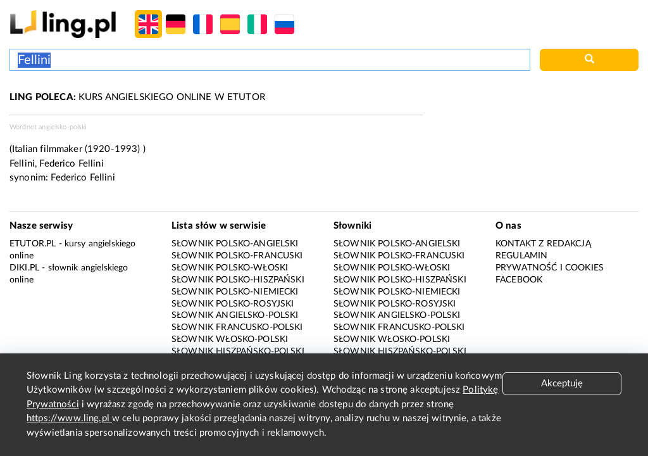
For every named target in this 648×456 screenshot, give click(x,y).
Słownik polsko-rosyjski (232, 304)
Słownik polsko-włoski (229, 267)
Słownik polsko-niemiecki (235, 292)
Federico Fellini (83, 177)
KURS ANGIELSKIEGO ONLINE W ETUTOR (137, 97)
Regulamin (521, 255)
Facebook (518, 280)
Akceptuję (562, 383)
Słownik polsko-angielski (235, 243)
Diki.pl (24, 267)
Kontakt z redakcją (543, 243)
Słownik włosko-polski (229, 339)
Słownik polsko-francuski (237, 255)
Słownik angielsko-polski (235, 315)
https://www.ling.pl (69, 418)
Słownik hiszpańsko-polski (237, 351)
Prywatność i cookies (549, 267)
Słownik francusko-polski (237, 327)
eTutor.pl (32, 243)
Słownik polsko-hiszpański (237, 280)
